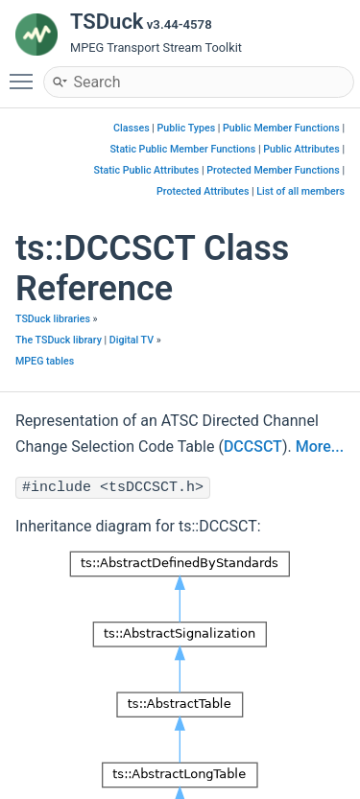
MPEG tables (44, 361)
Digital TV (131, 340)
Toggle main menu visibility (26, 72)
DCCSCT (253, 446)
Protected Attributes (202, 191)
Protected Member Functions (273, 170)
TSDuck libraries (52, 319)
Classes (131, 128)
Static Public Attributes (147, 170)
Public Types (186, 128)
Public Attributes (301, 149)
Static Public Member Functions (182, 149)
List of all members (300, 191)
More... (320, 446)
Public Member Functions (281, 128)
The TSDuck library (58, 340)
